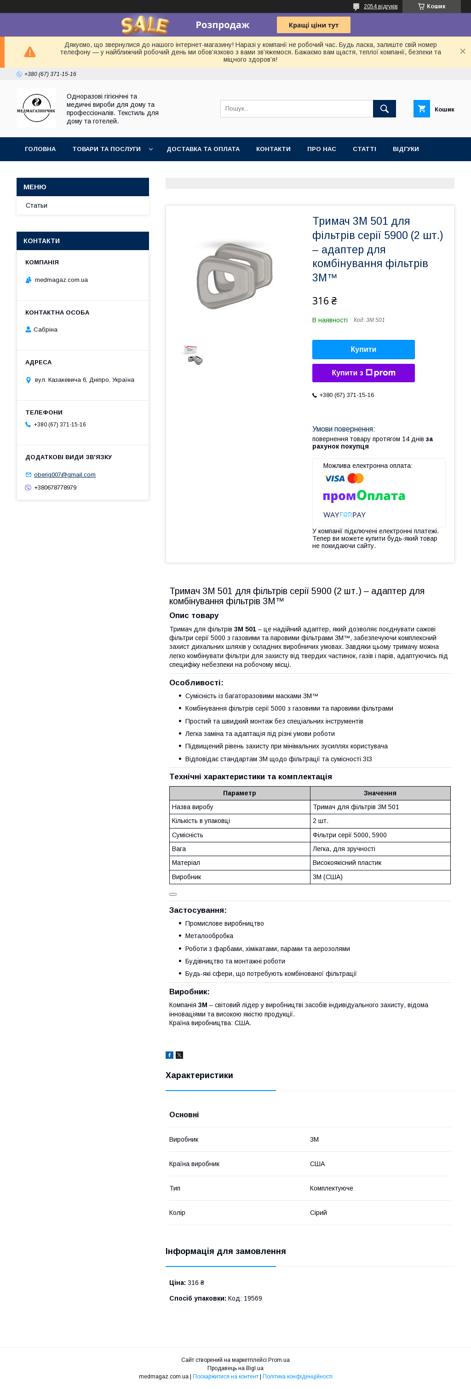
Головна (40, 149)
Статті (364, 149)
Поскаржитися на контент (225, 1376)
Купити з (363, 373)
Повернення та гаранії (64, 172)
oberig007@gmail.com (65, 474)
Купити (364, 349)
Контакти (273, 149)
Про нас (321, 149)
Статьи (36, 205)
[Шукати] (384, 108)
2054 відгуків (381, 6)
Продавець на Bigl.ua (235, 1368)
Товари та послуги (106, 149)
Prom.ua (279, 1360)
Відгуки (406, 149)
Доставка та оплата (203, 149)
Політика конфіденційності (298, 1376)
